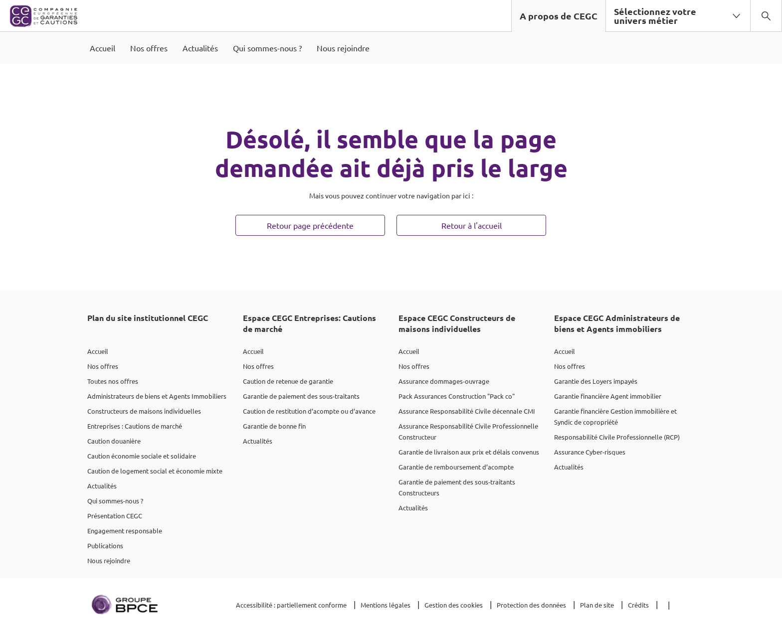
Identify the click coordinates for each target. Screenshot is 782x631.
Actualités (102, 485)
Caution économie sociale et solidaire (141, 456)
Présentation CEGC (114, 515)
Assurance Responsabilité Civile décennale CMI (466, 411)
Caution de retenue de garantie (288, 381)
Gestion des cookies (453, 605)
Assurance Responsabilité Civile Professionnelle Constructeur (468, 431)
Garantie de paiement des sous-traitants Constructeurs (456, 487)
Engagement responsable (124, 530)
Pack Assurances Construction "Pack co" (456, 396)
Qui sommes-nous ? (115, 500)
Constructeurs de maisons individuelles (144, 411)
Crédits (638, 605)
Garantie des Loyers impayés (595, 381)
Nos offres (102, 366)
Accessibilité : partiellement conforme (291, 605)
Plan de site (597, 605)
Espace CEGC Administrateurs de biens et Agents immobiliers (617, 323)
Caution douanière (114, 441)
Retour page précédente (310, 225)
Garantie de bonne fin (274, 426)
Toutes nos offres (112, 381)
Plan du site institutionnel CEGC (147, 318)
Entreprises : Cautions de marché (134, 426)
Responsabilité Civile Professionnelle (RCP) (617, 437)
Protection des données (531, 605)
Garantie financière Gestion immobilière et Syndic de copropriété (615, 416)
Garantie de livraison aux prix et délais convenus (468, 452)
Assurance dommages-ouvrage (443, 381)
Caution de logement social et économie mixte (154, 471)
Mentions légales (385, 605)
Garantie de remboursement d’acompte (456, 467)
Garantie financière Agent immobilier (607, 396)
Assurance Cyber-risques (589, 452)
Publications (105, 545)
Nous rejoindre (108, 560)
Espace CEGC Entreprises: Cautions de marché (309, 323)
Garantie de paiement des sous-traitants (301, 396)
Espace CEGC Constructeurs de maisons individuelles (456, 323)
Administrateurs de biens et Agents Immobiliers (156, 396)
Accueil (97, 351)
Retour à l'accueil (471, 225)
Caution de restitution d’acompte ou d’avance (309, 411)
